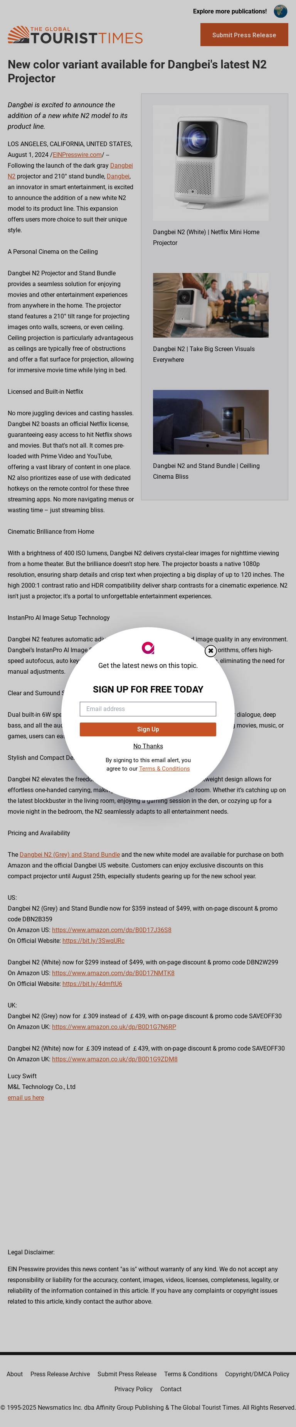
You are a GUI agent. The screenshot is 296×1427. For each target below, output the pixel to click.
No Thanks (148, 746)
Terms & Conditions (164, 768)
